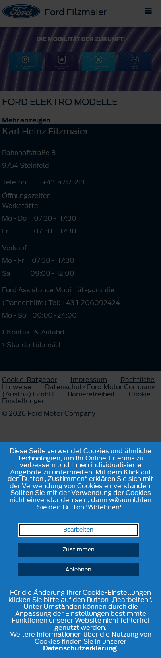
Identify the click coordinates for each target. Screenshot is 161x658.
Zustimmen (78, 549)
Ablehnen (78, 569)
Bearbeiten (78, 530)
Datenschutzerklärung (80, 648)
